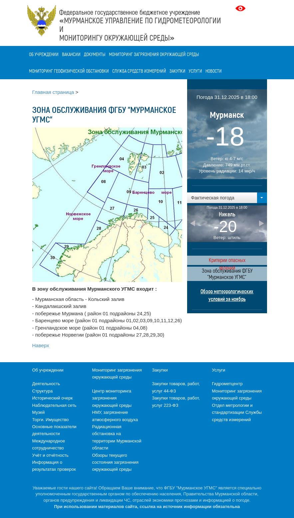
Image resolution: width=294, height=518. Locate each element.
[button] (227, 197)
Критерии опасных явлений (227, 261)
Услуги (195, 71)
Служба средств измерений (139, 71)
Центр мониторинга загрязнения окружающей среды (112, 398)
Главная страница (53, 92)
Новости (213, 71)
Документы (95, 54)
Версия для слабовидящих (241, 8)
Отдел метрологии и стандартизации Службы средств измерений (237, 412)
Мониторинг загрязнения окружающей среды (154, 54)
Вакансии (71, 54)
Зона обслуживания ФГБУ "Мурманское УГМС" (227, 273)
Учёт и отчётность (50, 455)
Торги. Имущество (50, 419)
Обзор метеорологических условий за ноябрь (226, 295)
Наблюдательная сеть (54, 405)
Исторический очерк (52, 397)
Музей (38, 412)
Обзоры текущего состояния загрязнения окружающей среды (115, 462)
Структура (42, 390)
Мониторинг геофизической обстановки (69, 71)
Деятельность (46, 383)
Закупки (177, 71)
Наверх (40, 345)
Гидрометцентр (227, 383)
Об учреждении (44, 54)
